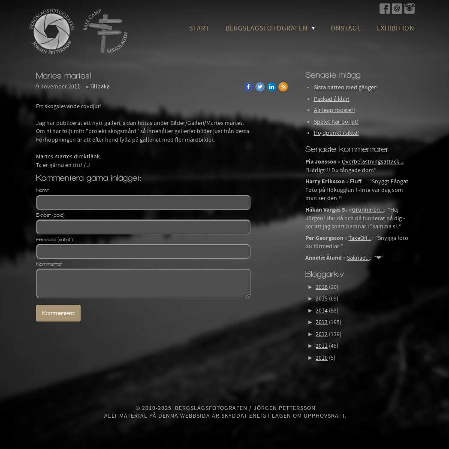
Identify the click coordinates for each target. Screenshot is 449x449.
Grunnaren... (368, 210)
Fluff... (357, 181)
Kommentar (49, 264)
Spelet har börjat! (336, 122)
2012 (322, 334)
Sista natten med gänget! (346, 87)
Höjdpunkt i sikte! (336, 133)
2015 (322, 299)
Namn (42, 190)
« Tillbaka (98, 87)
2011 (322, 346)
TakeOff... (360, 238)
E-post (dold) (50, 215)
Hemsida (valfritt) (54, 239)
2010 (322, 358)
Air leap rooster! (334, 110)
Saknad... (358, 258)
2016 (322, 287)
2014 (322, 311)
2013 (322, 322)
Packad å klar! (332, 99)
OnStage (346, 28)
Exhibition (395, 28)
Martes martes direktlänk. (68, 157)
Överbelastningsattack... (372, 162)
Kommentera (58, 313)
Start (199, 28)
